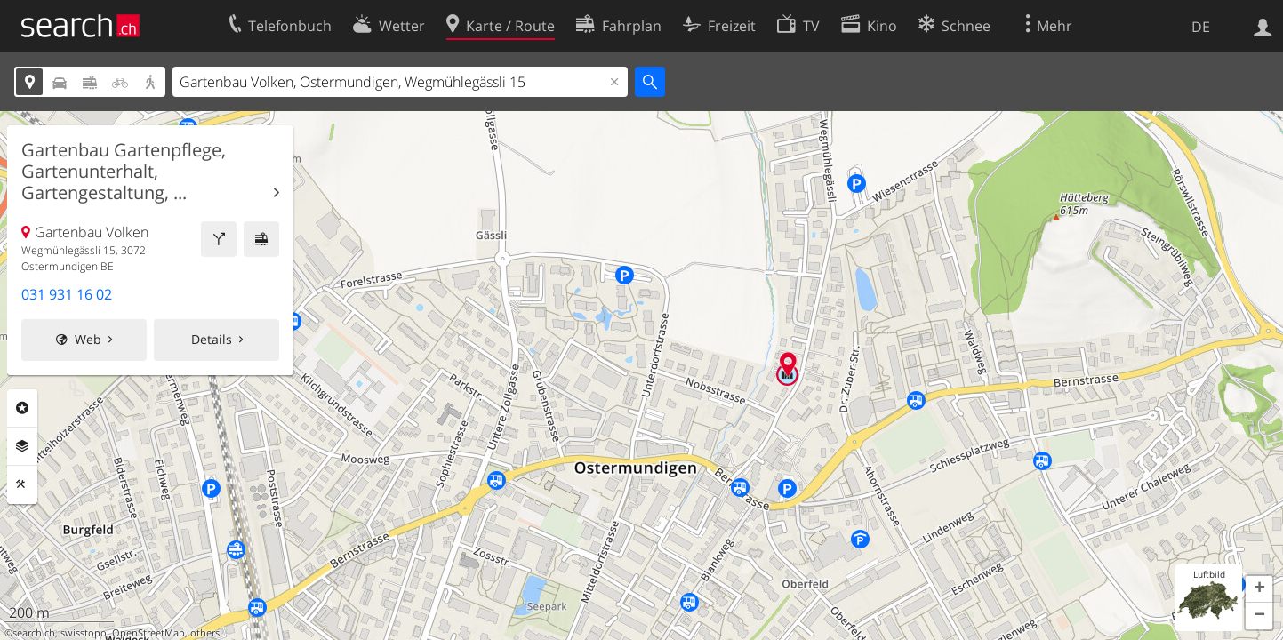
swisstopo (83, 633)
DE (1200, 26)
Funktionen (22, 484)
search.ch (33, 633)
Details (211, 339)
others (205, 633)
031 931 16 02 (66, 294)
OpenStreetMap (148, 633)
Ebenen (22, 446)
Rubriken (22, 408)
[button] (1259, 589)
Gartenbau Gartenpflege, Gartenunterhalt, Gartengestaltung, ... (123, 172)
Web (88, 339)
